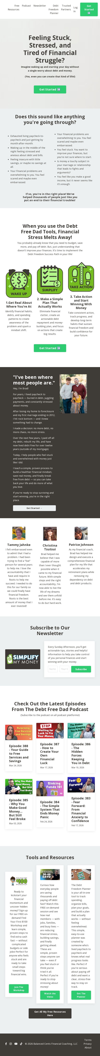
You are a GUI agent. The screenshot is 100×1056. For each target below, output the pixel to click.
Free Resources (13, 7)
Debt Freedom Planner (54, 9)
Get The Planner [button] (81, 997)
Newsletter (39, 5)
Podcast (26, 5)
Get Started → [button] (34, 509)
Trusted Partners (66, 7)
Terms (88, 1041)
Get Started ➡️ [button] (89, 9)
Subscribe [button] (81, 670)
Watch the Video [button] (50, 997)
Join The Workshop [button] (18, 990)
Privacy (88, 1045)
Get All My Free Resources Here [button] (50, 1015)
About (88, 1049)
